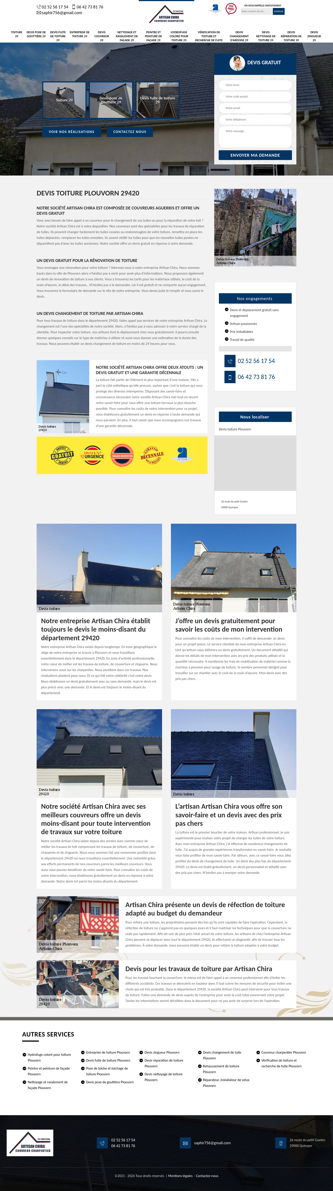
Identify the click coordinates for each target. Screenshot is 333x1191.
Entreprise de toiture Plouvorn (108, 1052)
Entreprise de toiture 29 (79, 34)
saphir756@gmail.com (59, 12)
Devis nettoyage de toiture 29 (266, 36)
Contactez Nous (130, 132)
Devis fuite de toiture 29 (58, 36)
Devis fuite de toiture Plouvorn (108, 1060)
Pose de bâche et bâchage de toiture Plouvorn (107, 1071)
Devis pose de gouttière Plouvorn (110, 1082)
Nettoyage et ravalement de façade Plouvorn (48, 1085)
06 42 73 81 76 (87, 7)
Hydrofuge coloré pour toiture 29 (179, 36)
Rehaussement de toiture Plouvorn (221, 1069)
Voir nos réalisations (72, 132)
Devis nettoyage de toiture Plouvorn (163, 1077)
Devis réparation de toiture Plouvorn (164, 1063)
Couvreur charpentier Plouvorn (284, 1052)
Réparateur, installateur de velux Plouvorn (226, 1083)
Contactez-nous (207, 1176)
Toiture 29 (16, 34)
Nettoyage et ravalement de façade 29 (127, 36)
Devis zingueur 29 (314, 36)
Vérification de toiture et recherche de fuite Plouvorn (282, 1063)
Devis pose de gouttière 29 (36, 34)
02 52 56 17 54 (52, 7)
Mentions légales (180, 1176)
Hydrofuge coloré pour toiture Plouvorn (49, 1057)
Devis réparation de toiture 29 (291, 36)
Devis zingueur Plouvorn (162, 1052)
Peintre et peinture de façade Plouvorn (49, 1071)
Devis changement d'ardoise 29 (239, 36)
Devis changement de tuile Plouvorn (222, 1055)
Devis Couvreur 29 (101, 36)
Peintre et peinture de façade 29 (153, 36)
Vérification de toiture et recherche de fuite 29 (208, 38)
